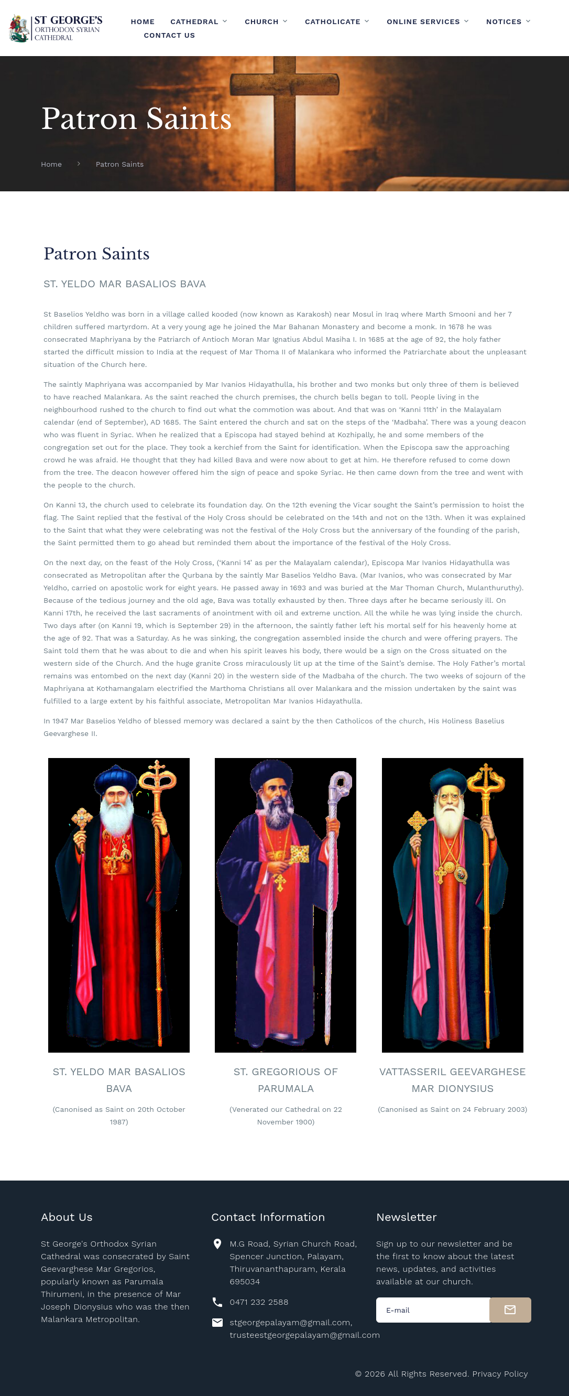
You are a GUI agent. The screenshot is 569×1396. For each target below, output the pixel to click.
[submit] (510, 1310)
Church (262, 21)
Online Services (423, 21)
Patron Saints (120, 164)
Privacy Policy (500, 1374)
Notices (504, 21)
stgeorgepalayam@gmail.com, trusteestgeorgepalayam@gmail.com (304, 1328)
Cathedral (194, 21)
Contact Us (169, 35)
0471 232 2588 (258, 1302)
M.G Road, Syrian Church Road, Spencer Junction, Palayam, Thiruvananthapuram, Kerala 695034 (293, 1262)
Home (143, 21)
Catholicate (332, 21)
